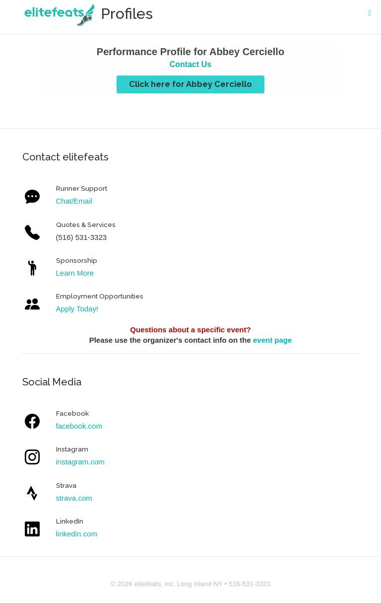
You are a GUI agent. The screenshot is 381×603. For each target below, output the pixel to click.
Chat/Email (74, 201)
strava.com (74, 498)
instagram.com (80, 461)
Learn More (75, 273)
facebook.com (79, 426)
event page (272, 340)
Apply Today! (77, 308)
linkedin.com (76, 533)
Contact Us (190, 64)
